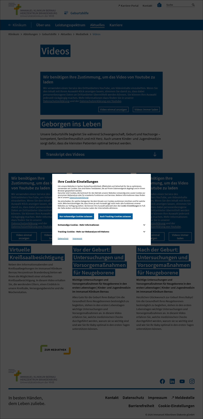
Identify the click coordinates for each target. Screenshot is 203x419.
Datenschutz (63, 238)
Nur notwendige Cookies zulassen (75, 216)
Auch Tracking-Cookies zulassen (115, 216)
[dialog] (101, 209)
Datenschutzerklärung (78, 197)
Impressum (77, 238)
